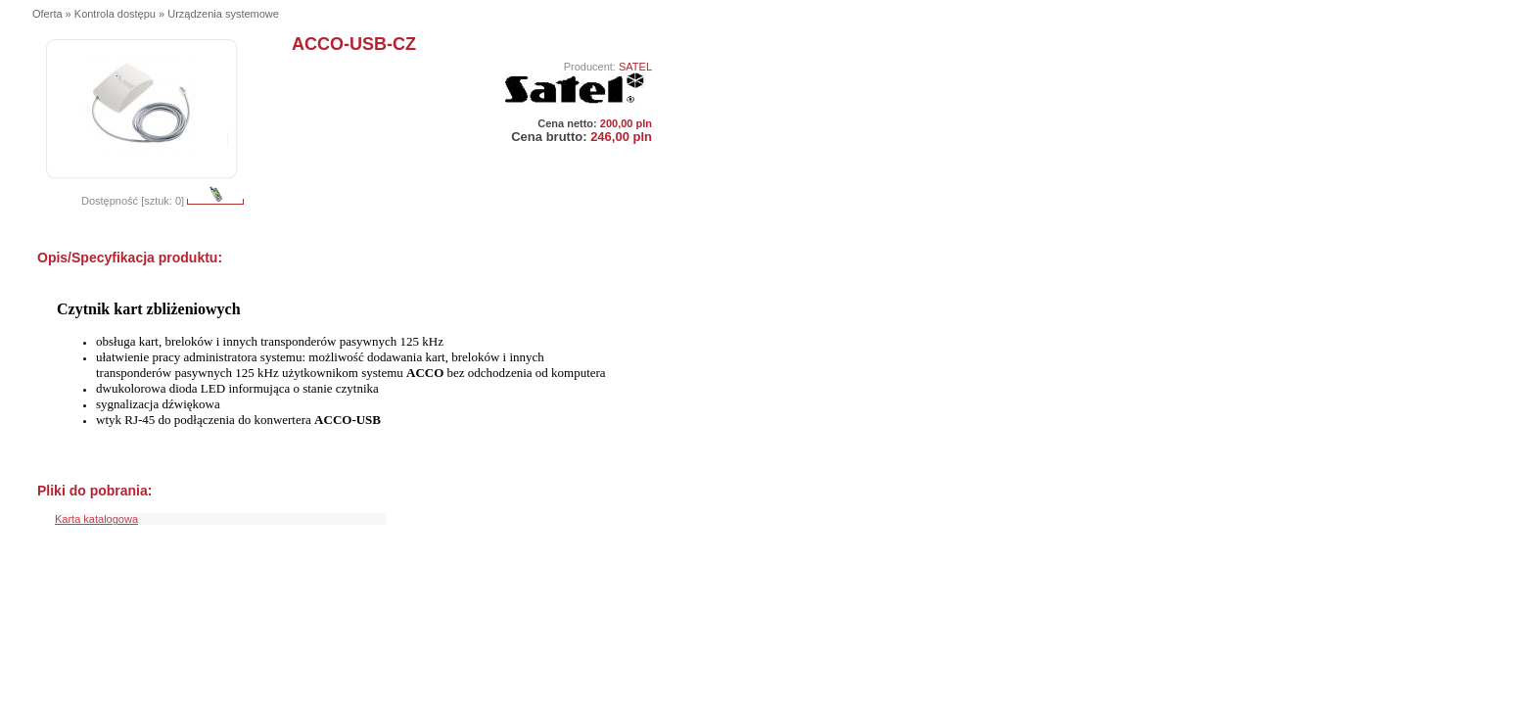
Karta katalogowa (96, 519)
